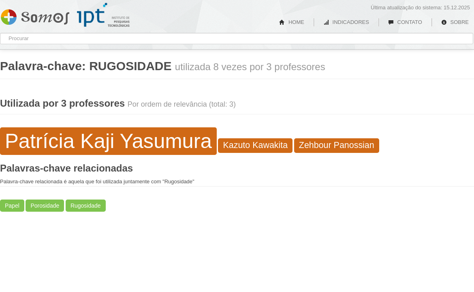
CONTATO (405, 22)
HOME (291, 22)
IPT (103, 15)
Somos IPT (35, 15)
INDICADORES (346, 22)
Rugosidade (85, 205)
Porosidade (44, 205)
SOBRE (455, 22)
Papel (12, 205)
